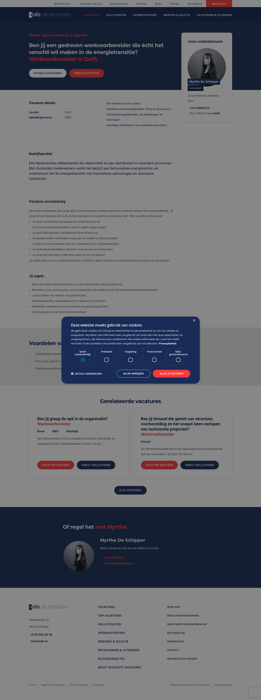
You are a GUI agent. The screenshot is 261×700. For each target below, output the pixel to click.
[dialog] (130, 349)
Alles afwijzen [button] (133, 373)
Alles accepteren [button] (171, 373)
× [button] (194, 320)
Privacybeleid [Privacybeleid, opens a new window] (167, 343)
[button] (86, 373)
